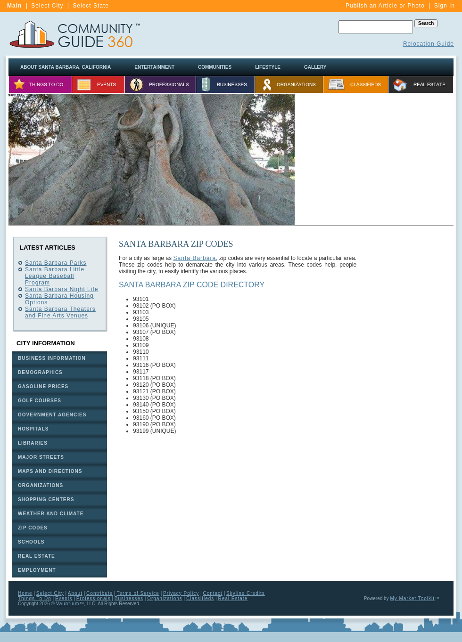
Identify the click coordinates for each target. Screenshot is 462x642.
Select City (47, 5)
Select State (91, 5)
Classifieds (200, 598)
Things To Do (34, 598)
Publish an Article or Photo (385, 5)
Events (64, 598)
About (75, 593)
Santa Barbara (194, 258)
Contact (212, 593)
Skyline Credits (245, 593)
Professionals (93, 598)
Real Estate (233, 598)
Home (25, 593)
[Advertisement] (374, 160)
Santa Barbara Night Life (61, 289)
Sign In (444, 5)
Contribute (99, 593)
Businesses (129, 598)
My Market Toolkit (412, 598)
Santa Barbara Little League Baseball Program (54, 276)
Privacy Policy (181, 593)
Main (14, 5)
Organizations (164, 598)
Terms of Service (137, 593)
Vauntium (68, 603)
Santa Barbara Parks (55, 263)
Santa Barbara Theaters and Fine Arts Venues (60, 312)
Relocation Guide (428, 44)
